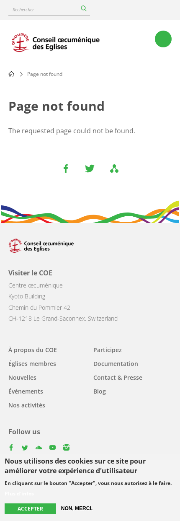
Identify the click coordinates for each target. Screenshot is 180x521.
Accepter (30, 509)
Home (11, 74)
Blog (99, 391)
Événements (25, 391)
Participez (107, 350)
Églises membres (32, 364)
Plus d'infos (19, 495)
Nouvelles (22, 377)
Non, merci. (77, 509)
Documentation (115, 364)
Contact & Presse (117, 377)
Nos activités (26, 405)
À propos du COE (32, 350)
